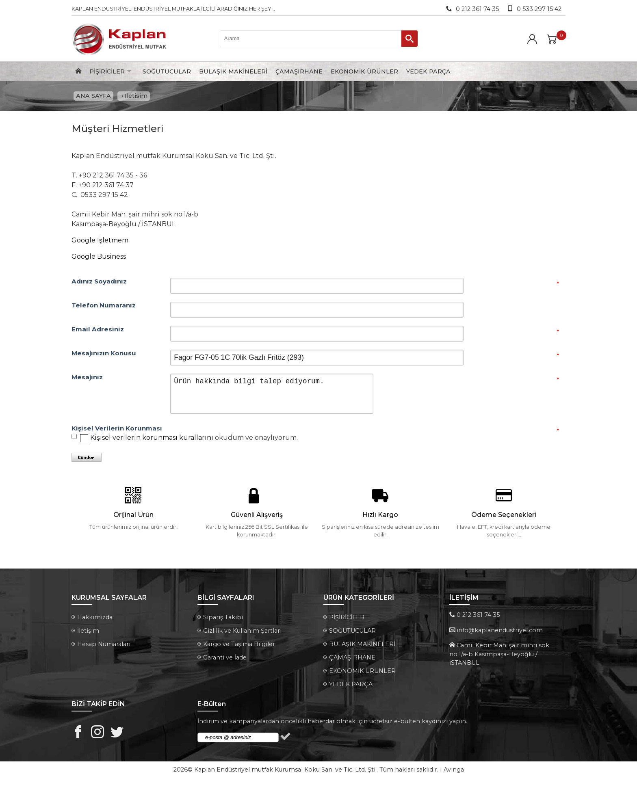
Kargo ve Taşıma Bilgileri (240, 646)
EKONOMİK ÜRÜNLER (364, 71)
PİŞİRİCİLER (107, 71)
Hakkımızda (95, 619)
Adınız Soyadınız (99, 283)
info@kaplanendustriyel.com (500, 632)
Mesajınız (87, 379)
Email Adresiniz (98, 331)
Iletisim (136, 97)
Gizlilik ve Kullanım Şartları (242, 632)
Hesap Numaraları (103, 646)
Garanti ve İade (225, 659)
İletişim (88, 632)
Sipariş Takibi (223, 619)
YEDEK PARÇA (428, 71)
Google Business (99, 258)
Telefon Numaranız (104, 307)
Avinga (454, 771)
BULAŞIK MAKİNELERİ (233, 71)
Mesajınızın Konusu (104, 355)
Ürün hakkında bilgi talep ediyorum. (271, 396)
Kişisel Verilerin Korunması (117, 430)
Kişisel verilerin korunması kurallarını (151, 439)
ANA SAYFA (93, 97)
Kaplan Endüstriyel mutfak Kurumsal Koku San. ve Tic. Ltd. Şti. (285, 771)
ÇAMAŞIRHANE (299, 71)
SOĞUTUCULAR (167, 71)
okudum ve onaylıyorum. (194, 439)
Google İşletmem (100, 242)
